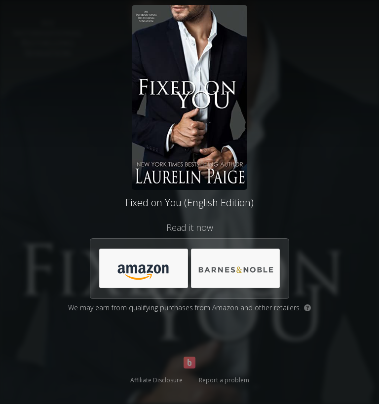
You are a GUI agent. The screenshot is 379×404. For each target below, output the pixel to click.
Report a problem (224, 380)
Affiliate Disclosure (156, 380)
